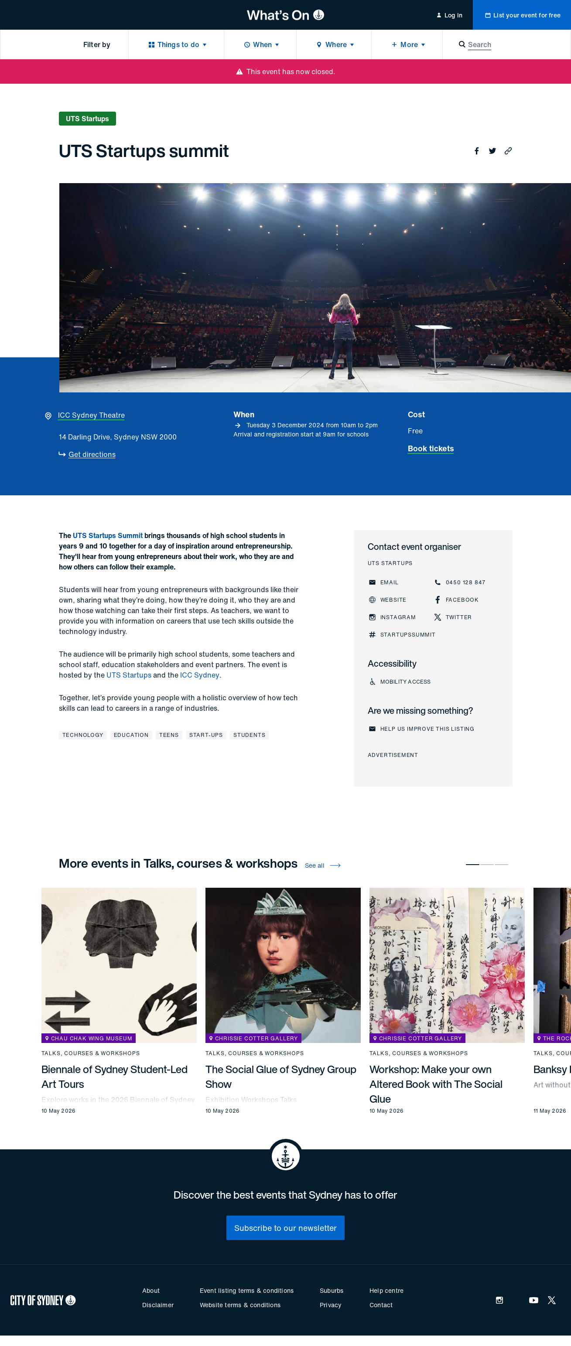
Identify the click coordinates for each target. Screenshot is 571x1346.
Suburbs (331, 1290)
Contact (381, 1304)
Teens (169, 735)
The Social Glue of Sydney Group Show (280, 1076)
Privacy (331, 1304)
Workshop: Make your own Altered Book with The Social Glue (436, 1084)
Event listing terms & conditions (247, 1290)
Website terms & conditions (240, 1304)
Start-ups (206, 735)
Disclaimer (158, 1304)
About (151, 1290)
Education (131, 735)
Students (249, 735)
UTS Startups (128, 675)
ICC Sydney (199, 675)
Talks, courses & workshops (90, 1053)
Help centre (386, 1290)
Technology (82, 735)
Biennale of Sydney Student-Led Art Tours (114, 1076)
